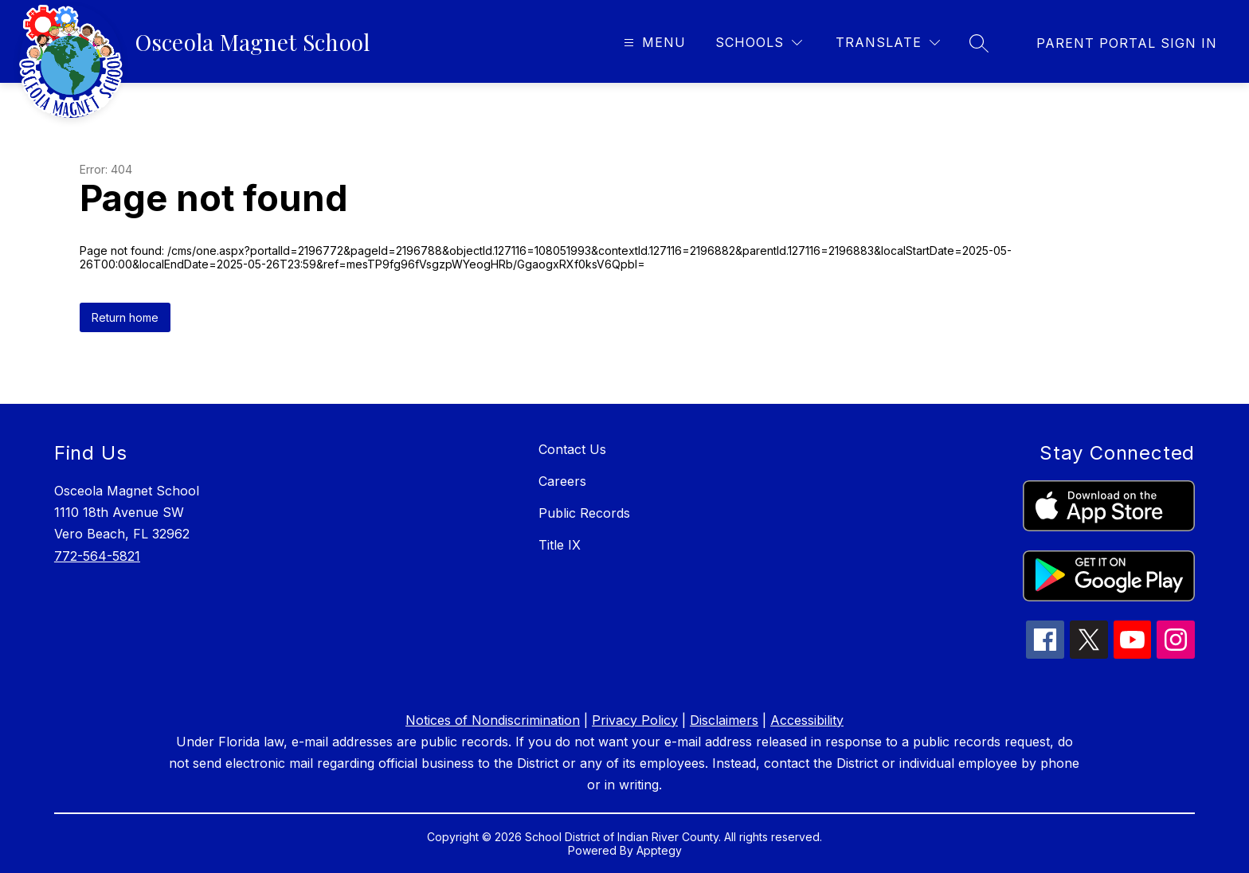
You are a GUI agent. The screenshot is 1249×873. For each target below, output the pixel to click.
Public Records (584, 513)
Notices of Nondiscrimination (492, 720)
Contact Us (572, 449)
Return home (125, 317)
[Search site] (979, 43)
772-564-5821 (97, 556)
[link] (1126, 43)
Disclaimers (724, 720)
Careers (562, 481)
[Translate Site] (888, 43)
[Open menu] (653, 43)
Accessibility (807, 720)
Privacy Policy (635, 720)
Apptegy (659, 850)
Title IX (559, 545)
